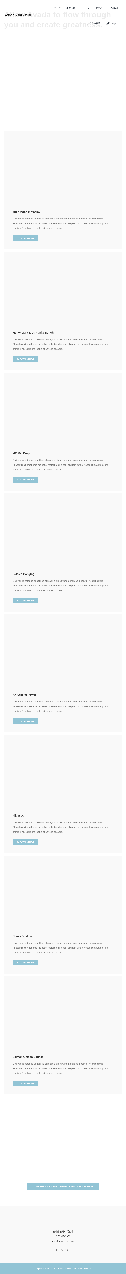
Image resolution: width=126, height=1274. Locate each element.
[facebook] (56, 1250)
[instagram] (67, 1250)
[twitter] (61, 1250)
